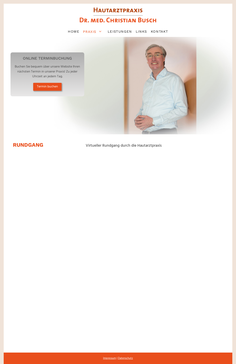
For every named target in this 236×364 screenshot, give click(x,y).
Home (73, 31)
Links (141, 31)
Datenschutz (125, 358)
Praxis (94, 31)
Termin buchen (47, 86)
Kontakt (159, 31)
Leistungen (120, 31)
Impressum (109, 358)
